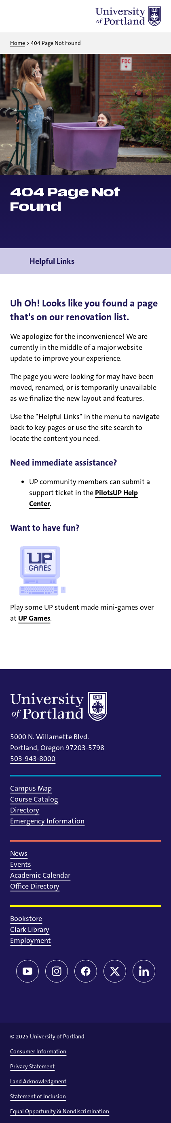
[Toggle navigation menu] (155, 261)
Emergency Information (47, 821)
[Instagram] (56, 971)
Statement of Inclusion (38, 1096)
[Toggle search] (41, 16)
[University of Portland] (128, 16)
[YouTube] (27, 971)
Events (20, 864)
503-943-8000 (32, 759)
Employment (30, 940)
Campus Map (31, 788)
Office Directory (34, 886)
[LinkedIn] (144, 971)
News (18, 853)
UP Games (34, 618)
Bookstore (26, 918)
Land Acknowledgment (38, 1081)
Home (17, 43)
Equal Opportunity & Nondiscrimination (59, 1111)
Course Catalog (34, 799)
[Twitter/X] (114, 971)
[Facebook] (85, 971)
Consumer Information (38, 1051)
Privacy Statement (32, 1066)
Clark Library (29, 929)
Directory (24, 810)
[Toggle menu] (20, 16)
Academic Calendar (40, 875)
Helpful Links (52, 261)
